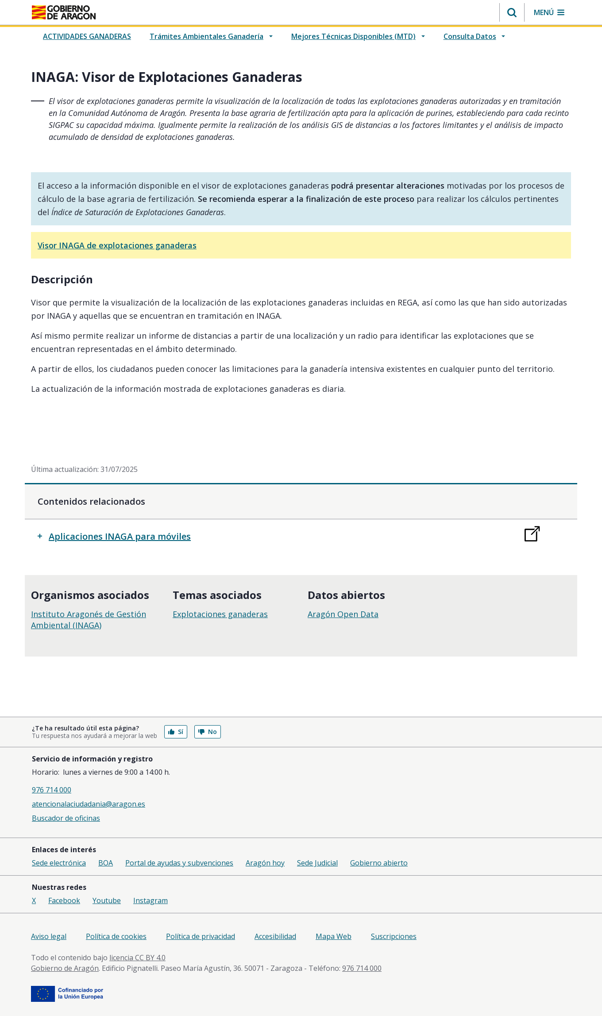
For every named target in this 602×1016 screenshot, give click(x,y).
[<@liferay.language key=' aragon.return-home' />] (64, 12)
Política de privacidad (200, 936)
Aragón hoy (265, 863)
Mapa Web (333, 936)
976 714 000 (51, 790)
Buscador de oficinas (66, 818)
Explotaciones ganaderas (220, 614)
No (207, 731)
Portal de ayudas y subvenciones (179, 863)
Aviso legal (48, 936)
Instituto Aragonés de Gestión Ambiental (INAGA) (88, 619)
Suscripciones (394, 936)
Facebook (64, 900)
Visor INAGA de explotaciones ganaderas (117, 245)
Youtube (107, 900)
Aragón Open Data (343, 614)
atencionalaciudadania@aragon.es (88, 804)
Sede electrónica (59, 863)
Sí (175, 731)
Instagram (150, 900)
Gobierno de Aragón (65, 968)
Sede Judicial (317, 863)
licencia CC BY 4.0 (137, 957)
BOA (105, 863)
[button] (512, 12)
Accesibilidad (275, 936)
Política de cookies (116, 936)
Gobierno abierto (379, 863)
